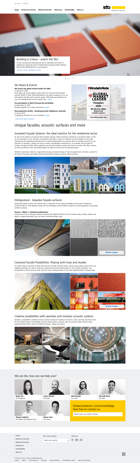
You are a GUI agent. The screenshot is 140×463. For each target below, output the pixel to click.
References (58, 10)
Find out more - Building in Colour (29, 70)
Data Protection (33, 460)
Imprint (24, 460)
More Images (113, 252)
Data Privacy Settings (84, 460)
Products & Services (28, 10)
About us (80, 10)
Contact (25, 3)
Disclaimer (44, 460)
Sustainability (69, 10)
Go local (17, 3)
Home (17, 10)
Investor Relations (55, 460)
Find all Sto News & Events (25, 119)
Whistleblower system (69, 460)
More (50, 99)
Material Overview (45, 10)
